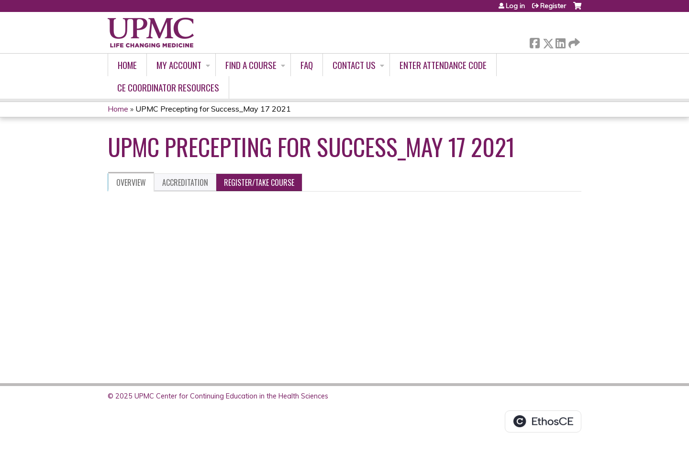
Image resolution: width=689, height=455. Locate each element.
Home (127, 65)
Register (553, 5)
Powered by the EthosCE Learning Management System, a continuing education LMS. (543, 421)
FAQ (306, 65)
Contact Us (354, 65)
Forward (573, 41)
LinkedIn (560, 41)
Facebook (534, 41)
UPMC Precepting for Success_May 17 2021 (213, 109)
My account (178, 65)
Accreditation (185, 182)
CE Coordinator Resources (168, 87)
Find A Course (251, 65)
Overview (131, 182)
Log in (515, 5)
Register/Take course (259, 182)
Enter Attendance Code (443, 65)
